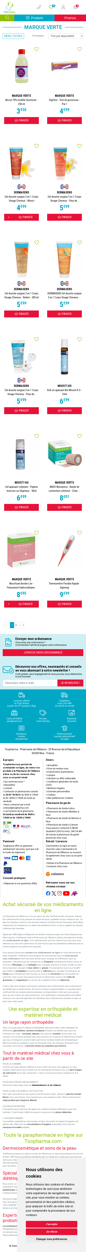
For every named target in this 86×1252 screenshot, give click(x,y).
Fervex (6, 974)
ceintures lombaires (35, 1030)
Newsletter (9, 785)
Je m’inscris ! (70, 683)
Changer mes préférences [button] (51, 1239)
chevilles (57, 1034)
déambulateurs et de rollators (46, 1085)
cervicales (26, 1034)
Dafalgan (32, 965)
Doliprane (48, 962)
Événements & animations (60, 772)
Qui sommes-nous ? (13, 781)
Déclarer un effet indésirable (61, 778)
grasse (45, 968)
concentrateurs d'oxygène (39, 1124)
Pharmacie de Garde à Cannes (62, 825)
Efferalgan (17, 965)
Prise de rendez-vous (57, 768)
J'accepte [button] (51, 1224)
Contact (7, 788)
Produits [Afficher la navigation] (40, 18)
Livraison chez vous (56, 866)
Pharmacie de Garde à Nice (60, 808)
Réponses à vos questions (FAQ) (20, 883)
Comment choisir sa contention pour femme (45, 1046)
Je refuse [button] (51, 1231)
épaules (35, 1034)
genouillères (19, 1030)
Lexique (50, 775)
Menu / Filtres (13, 36)
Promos (70, 18)
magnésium (22, 980)
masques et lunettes (12, 1127)
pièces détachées (63, 1112)
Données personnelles (58, 791)
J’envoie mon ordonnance (43, 652)
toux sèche (33, 968)
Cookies (50, 795)
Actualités (52, 765)
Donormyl (55, 974)
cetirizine (47, 971)
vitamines (64, 980)
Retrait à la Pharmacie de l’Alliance (64, 863)
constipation (21, 971)
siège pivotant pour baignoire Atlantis (20, 1100)
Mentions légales (55, 788)
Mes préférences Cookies (59, 798)
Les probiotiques (10, 1226)
